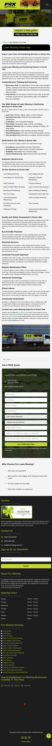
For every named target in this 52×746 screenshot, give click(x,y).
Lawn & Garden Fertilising (37, 197)
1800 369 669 (12, 316)
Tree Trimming (33, 203)
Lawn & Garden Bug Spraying (39, 187)
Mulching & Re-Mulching (11, 190)
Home (5, 42)
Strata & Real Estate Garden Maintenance (38, 210)
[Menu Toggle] (47, 5)
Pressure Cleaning (35, 183)
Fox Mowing (22, 312)
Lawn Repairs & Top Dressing (13, 177)
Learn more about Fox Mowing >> (11, 587)
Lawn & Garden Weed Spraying (14, 187)
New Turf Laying (8, 194)
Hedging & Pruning (9, 209)
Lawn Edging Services (36, 174)
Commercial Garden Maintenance (10, 199)
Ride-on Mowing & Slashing (38, 190)
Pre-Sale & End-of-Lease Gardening (11, 204)
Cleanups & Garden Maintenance (35, 179)
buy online (29, 525)
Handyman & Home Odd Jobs (39, 194)
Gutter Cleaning (8, 183)
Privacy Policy (35, 448)
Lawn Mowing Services (11, 174)
